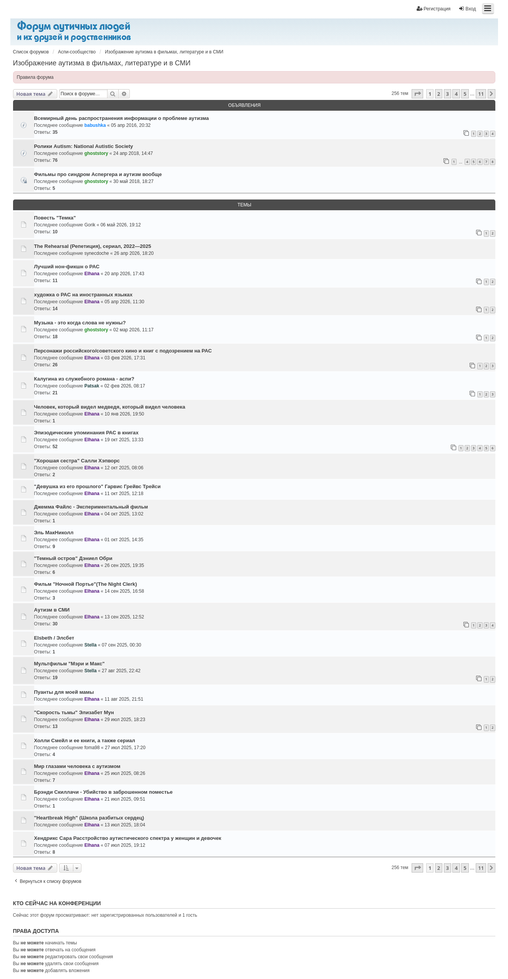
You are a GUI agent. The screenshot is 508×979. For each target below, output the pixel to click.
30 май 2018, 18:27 (133, 181)
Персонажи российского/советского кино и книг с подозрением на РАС (123, 351)
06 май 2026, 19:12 (121, 225)
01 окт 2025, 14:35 (123, 539)
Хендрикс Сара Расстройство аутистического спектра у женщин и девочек (128, 838)
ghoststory (96, 153)
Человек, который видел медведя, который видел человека (109, 407)
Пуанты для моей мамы (64, 692)
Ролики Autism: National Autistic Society (83, 146)
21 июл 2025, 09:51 (124, 799)
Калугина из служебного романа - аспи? (84, 379)
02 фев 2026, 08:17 (124, 386)
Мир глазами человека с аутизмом (77, 766)
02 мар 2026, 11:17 (133, 329)
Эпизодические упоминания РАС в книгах (86, 432)
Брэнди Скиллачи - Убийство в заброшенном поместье (103, 792)
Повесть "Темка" (55, 218)
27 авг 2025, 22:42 (121, 670)
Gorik (90, 225)
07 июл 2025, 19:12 (124, 845)
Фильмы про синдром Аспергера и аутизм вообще (98, 174)
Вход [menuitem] (467, 9)
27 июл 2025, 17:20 (125, 747)
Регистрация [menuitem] (433, 9)
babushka (95, 125)
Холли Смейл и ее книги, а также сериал (84, 740)
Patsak (91, 386)
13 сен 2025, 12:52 (124, 617)
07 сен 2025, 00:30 (121, 645)
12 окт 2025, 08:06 (123, 467)
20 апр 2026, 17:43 (124, 273)
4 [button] (456, 93)
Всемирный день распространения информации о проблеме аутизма (121, 118)
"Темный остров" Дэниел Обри (73, 558)
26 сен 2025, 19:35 (124, 565)
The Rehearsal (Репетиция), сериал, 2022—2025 (92, 246)
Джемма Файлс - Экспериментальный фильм (91, 507)
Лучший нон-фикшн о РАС (66, 266)
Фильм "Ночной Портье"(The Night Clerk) (85, 584)
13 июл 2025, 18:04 (124, 825)
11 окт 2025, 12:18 (123, 493)
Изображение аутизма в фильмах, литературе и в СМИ (102, 63)
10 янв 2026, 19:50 (124, 414)
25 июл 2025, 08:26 (124, 773)
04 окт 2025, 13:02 (123, 514)
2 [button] (438, 93)
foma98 (92, 747)
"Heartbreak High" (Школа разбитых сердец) (89, 818)
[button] (417, 93)
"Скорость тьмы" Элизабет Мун (74, 712)
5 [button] (464, 93)
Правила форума (35, 77)
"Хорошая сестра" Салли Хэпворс (77, 461)
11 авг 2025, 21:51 (123, 699)
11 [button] (481, 93)
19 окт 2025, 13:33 (123, 439)
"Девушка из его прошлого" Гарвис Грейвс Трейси (97, 486)
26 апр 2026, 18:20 (134, 253)
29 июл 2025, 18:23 (124, 719)
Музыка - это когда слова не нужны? (80, 323)
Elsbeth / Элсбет (54, 638)
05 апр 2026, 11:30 (124, 301)
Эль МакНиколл (54, 532)
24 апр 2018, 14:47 (133, 153)
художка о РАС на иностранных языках (83, 295)
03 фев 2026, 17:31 (124, 358)
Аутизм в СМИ (52, 610)
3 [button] (447, 93)
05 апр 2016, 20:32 (131, 125)
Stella (90, 645)
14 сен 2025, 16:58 (124, 591)
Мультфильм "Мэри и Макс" (69, 664)
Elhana (91, 273)
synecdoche (96, 253)
